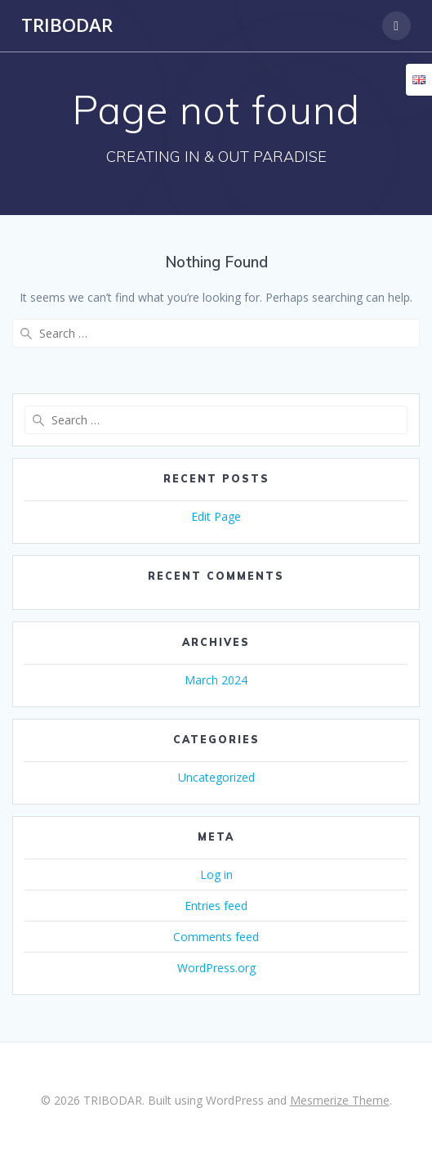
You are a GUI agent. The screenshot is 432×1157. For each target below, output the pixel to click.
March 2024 (216, 680)
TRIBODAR (67, 25)
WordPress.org (216, 967)
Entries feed (216, 905)
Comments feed (216, 936)
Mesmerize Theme (340, 1100)
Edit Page (216, 516)
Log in (216, 874)
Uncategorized (216, 777)
